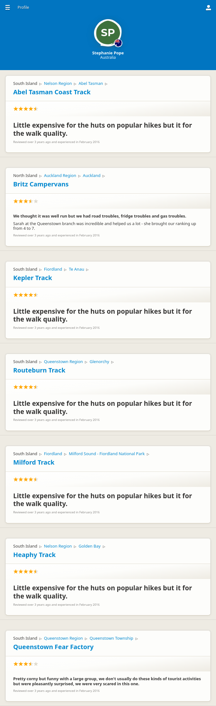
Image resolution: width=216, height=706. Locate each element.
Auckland (92, 175)
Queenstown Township (111, 638)
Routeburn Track (39, 370)
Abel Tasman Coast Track (52, 92)
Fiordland (53, 269)
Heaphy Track (34, 554)
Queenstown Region (63, 361)
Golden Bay (90, 546)
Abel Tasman (91, 83)
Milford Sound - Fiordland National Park (107, 453)
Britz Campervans (41, 184)
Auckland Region (60, 175)
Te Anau (76, 269)
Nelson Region (58, 83)
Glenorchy (99, 361)
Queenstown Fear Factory (53, 647)
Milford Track (33, 462)
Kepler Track (32, 277)
